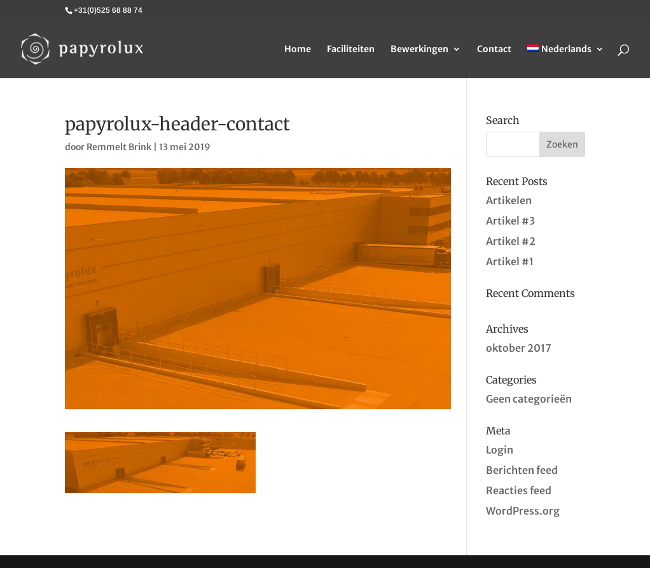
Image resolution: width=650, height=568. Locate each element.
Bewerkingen (419, 50)
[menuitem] (565, 61)
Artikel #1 (510, 261)
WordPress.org (523, 510)
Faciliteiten (351, 50)
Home (297, 50)
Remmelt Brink (118, 147)
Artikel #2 (511, 241)
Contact (494, 50)
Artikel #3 (510, 220)
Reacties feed (518, 490)
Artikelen (509, 200)
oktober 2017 (518, 348)
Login (499, 449)
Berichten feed (522, 470)
